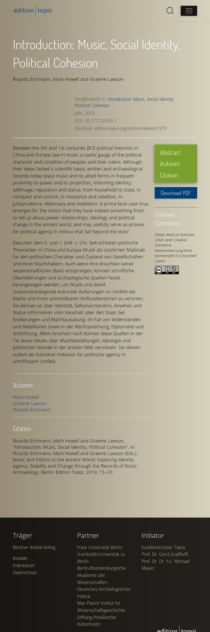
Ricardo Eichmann (32, 408)
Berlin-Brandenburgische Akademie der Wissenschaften (101, 602)
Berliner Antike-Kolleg (34, 574)
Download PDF (176, 191)
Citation (169, 174)
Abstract (170, 151)
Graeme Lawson (30, 402)
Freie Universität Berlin (99, 574)
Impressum (24, 593)
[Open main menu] (188, 11)
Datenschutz (25, 600)
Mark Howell (26, 396)
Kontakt (20, 586)
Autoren (170, 162)
